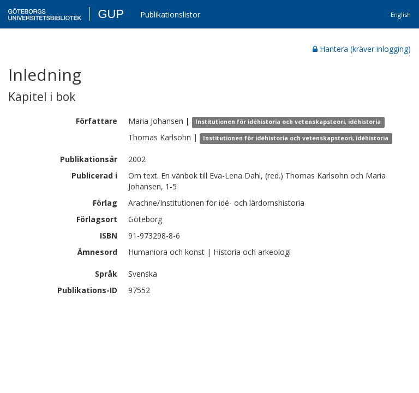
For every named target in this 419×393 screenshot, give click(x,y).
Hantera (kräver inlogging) (362, 49)
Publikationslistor (170, 14)
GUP (111, 14)
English (401, 14)
